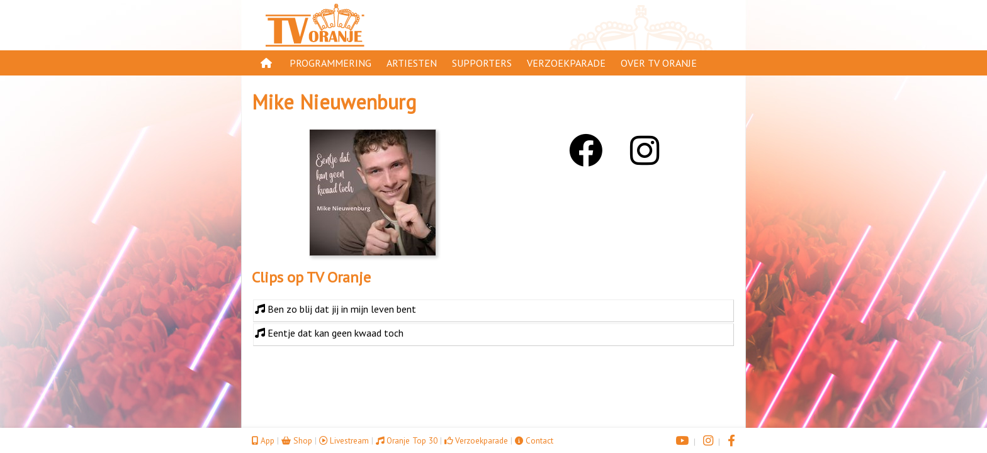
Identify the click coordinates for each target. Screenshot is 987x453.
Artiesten (411, 63)
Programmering (330, 63)
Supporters (482, 63)
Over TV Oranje (659, 63)
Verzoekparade (566, 63)
